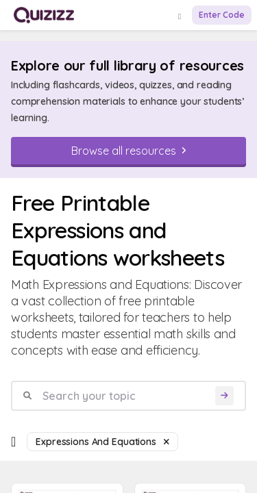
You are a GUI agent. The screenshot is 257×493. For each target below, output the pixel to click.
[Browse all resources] (128, 150)
